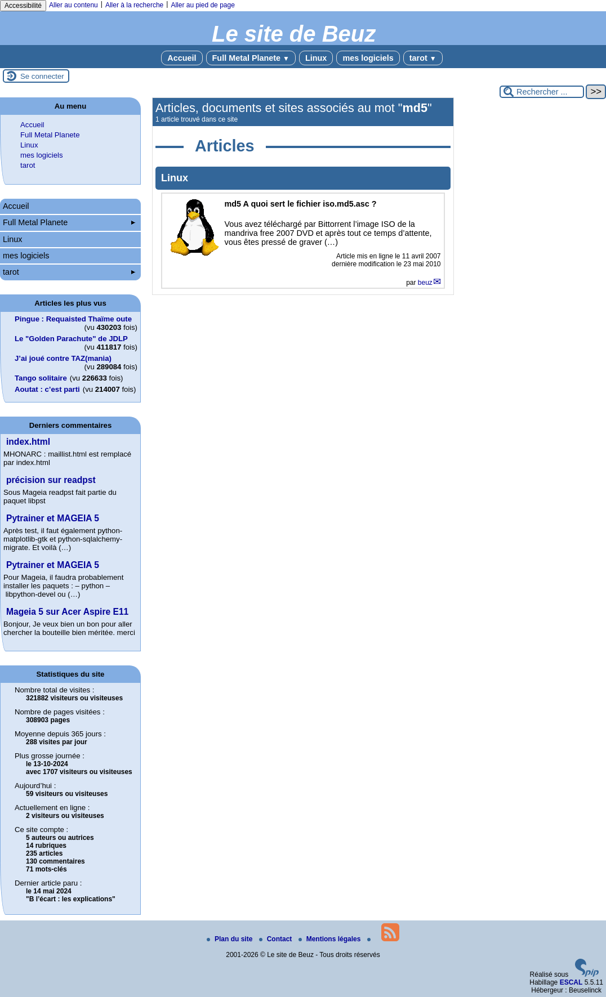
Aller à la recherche (134, 5)
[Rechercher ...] (542, 92)
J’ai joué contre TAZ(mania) (63, 358)
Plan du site (231, 939)
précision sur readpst (51, 480)
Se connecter (42, 76)
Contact (276, 939)
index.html (28, 441)
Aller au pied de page (202, 5)
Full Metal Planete (250, 57)
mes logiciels (367, 57)
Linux (316, 57)
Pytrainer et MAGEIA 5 (52, 518)
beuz (425, 283)
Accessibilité (23, 6)
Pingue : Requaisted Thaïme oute (73, 319)
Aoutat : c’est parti (47, 389)
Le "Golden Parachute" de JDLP (71, 338)
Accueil (181, 57)
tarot (422, 57)
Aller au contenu (73, 5)
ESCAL (571, 982)
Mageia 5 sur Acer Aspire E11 (67, 611)
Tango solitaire (41, 378)
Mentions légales (330, 939)
